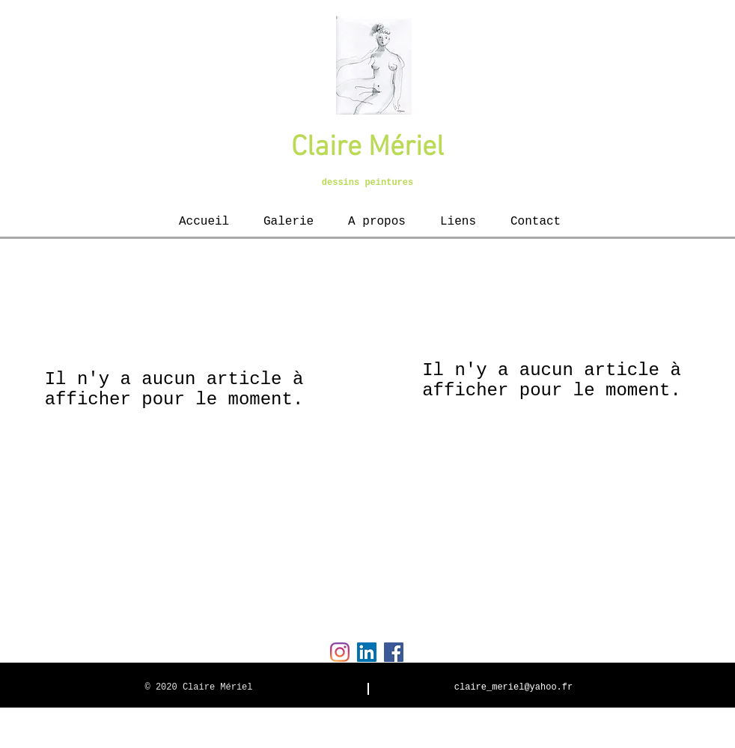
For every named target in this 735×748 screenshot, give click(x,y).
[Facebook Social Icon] (393, 652)
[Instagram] (340, 652)
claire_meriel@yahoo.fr (513, 687)
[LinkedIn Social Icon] (366, 652)
